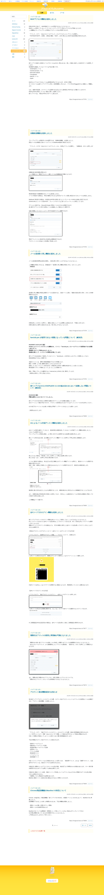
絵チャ (10, 1)
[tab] (19, 21)
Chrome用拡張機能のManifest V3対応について (48, 790)
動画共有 (46, 1)
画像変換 (60, 1)
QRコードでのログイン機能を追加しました (46, 512)
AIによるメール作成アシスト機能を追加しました (48, 423)
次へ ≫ (84, 825)
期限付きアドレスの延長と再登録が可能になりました (50, 635)
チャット (32, 1)
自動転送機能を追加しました (41, 133)
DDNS (52, 1)
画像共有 (39, 1)
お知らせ (67, 1)
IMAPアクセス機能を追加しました (43, 19)
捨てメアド (3, 1)
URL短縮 (88, 1)
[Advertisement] (19, 86)
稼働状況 (99, 1)
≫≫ (90, 825)
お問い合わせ (93, 1)
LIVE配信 (17, 1)
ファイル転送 (25, 1)
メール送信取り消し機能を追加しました (45, 254)
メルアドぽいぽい (35, 16)
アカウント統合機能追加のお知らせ (43, 692)
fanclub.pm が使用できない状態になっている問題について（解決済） (56, 337)
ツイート (90, 99)
